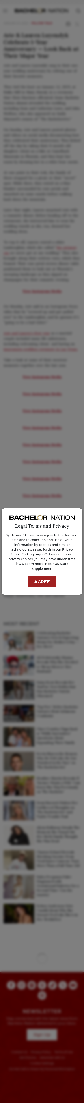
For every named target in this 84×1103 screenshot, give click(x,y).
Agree (42, 581)
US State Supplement (50, 565)
